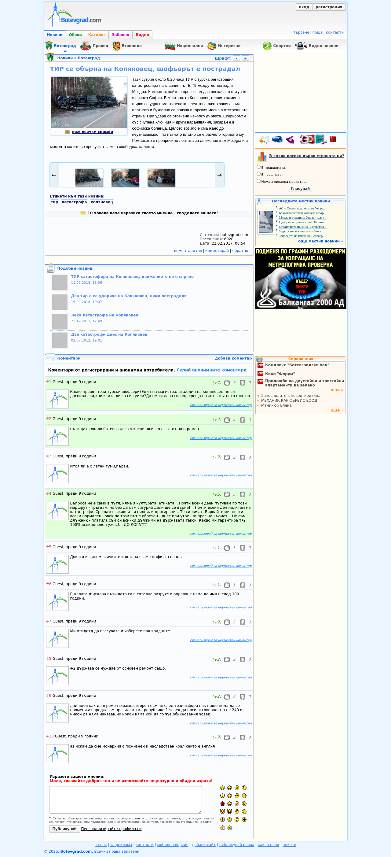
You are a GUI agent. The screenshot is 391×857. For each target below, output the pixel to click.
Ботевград (89, 58)
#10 (50, 736)
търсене (301, 32)
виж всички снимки (88, 132)
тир (54, 202)
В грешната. (270, 174)
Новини (55, 35)
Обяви (75, 35)
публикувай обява (236, 845)
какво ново (268, 845)
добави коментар (233, 358)
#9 (49, 695)
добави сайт (204, 845)
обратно (240, 251)
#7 (49, 621)
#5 (49, 547)
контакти (335, 32)
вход (304, 7)
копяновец (102, 202)
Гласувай (300, 188)
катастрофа (74, 202)
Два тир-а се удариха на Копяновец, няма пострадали (129, 296)
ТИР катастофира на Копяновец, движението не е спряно (132, 277)
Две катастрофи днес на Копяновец (109, 334)
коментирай (218, 251)
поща (317, 32)
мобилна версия (172, 845)
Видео (142, 35)
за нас (101, 845)
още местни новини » (320, 241)
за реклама (121, 845)
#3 (49, 456)
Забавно (120, 35)
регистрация (329, 7)
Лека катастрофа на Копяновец (105, 315)
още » (337, 390)
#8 (49, 658)
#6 (49, 584)
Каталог (96, 35)
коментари (188, 251)
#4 (49, 493)
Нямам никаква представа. (283, 181)
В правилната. (272, 167)
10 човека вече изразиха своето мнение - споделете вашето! (149, 213)
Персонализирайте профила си (111, 829)
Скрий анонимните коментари (212, 370)
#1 (49, 382)
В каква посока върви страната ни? (306, 156)
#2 (49, 419)
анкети (289, 845)
